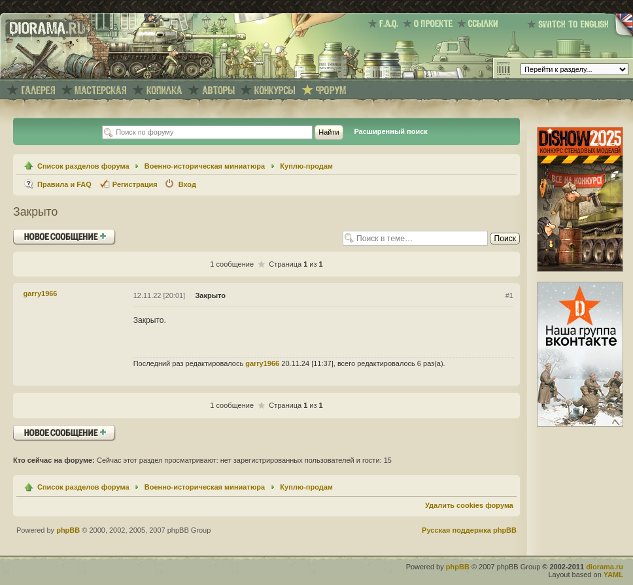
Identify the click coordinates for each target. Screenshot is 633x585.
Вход (187, 184)
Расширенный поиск (390, 131)
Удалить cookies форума (469, 505)
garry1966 (41, 293)
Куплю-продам (306, 166)
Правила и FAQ (64, 184)
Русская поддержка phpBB (469, 530)
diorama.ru (604, 567)
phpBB (68, 530)
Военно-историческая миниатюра (205, 166)
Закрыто (35, 211)
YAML (613, 574)
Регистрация (135, 184)
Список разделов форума (83, 166)
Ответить (64, 237)
